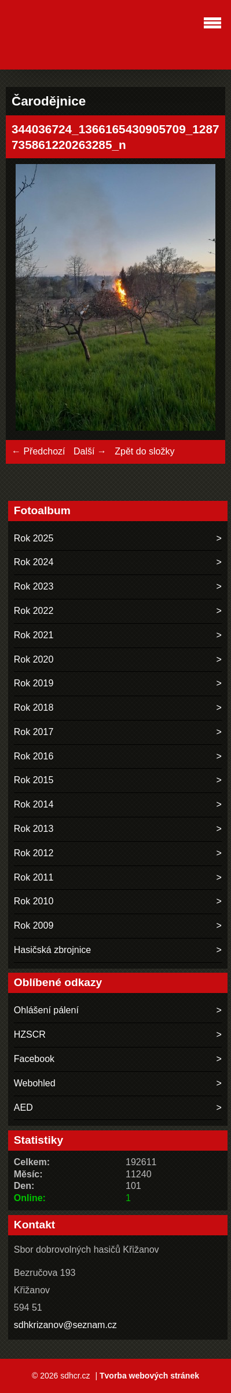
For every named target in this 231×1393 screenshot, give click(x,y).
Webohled (35, 1083)
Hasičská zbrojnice (52, 950)
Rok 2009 (34, 925)
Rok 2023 (34, 586)
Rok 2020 (34, 659)
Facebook (34, 1059)
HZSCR (30, 1034)
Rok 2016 (34, 756)
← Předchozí (38, 451)
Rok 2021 (34, 635)
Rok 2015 (34, 780)
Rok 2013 (34, 829)
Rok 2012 (34, 853)
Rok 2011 (34, 877)
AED (23, 1107)
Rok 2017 (34, 732)
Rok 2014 (34, 804)
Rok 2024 (34, 562)
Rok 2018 (34, 707)
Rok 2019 (34, 683)
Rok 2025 (34, 538)
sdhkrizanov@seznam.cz (65, 1325)
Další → (90, 451)
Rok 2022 (34, 611)
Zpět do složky (144, 451)
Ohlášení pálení (46, 1010)
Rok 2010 (34, 901)
